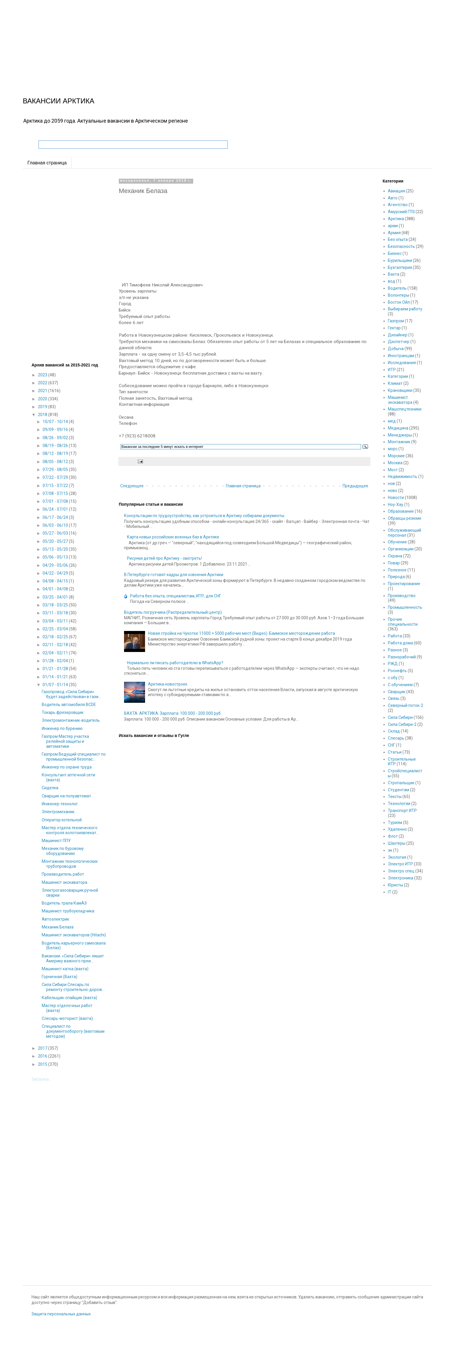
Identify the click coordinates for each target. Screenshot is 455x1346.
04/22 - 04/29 (56, 573)
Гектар (394, 328)
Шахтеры (396, 843)
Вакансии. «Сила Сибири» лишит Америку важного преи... (73, 958)
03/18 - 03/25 (56, 605)
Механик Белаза (58, 927)
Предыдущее (355, 486)
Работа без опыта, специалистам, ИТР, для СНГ (175, 596)
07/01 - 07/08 (56, 501)
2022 (43, 382)
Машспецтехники (404, 409)
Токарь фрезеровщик (62, 712)
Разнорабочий (402, 657)
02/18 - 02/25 (56, 636)
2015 (43, 1064)
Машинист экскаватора (64, 882)
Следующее (132, 486)
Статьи (395, 752)
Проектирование (404, 583)
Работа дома (400, 643)
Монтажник (399, 441)
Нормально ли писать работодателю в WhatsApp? (175, 662)
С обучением (400, 684)
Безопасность (401, 246)
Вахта (393, 274)
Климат (395, 383)
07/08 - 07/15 (56, 493)
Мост (393, 469)
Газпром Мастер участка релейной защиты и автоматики (65, 741)
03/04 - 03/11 (56, 621)
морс (393, 448)
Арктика (396, 218)
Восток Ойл (399, 302)
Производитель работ (63, 874)
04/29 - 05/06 (56, 565)
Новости (396, 497)
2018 (43, 414)
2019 (43, 406)
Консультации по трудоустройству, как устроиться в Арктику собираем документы (204, 515)
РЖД (393, 663)
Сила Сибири (400, 717)
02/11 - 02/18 (56, 644)
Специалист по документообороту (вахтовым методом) (73, 1031)
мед (392, 421)
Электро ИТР (400, 864)
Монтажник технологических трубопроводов (70, 864)
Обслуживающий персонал (404, 533)
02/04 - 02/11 (56, 653)
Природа (396, 576)
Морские (396, 455)
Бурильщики (400, 260)
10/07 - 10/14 (56, 421)
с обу (393, 677)
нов (391, 483)
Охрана (395, 556)
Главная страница (47, 162)
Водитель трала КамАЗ (64, 903)
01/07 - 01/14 (56, 684)
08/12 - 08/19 (56, 453)
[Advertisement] (175, 41)
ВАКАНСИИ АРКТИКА (58, 101)
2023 (43, 375)
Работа (395, 636)
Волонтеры (398, 295)
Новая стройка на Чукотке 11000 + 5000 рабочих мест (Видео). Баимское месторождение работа (241, 633)
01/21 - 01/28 (56, 668)
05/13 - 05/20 (56, 549)
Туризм (395, 822)
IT (389, 892)
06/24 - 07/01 (56, 509)
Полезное (397, 570)
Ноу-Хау (395, 504)
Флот (393, 836)
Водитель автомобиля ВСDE (69, 704)
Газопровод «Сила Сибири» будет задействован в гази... (71, 694)
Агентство (398, 204)
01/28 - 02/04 (56, 660)
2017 (43, 1048)
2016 (43, 1056)
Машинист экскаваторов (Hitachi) (74, 935)
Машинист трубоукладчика (68, 911)
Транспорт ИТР (402, 810)
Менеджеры (400, 435)
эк (390, 850)
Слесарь (396, 738)
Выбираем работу (405, 309)
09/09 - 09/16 (56, 429)
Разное (395, 650)
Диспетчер (398, 341)
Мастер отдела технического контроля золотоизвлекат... (70, 830)
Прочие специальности (403, 622)
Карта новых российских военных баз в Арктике (173, 537)
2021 (43, 390)
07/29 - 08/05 (56, 469)
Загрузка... (41, 1079)
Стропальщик (401, 782)
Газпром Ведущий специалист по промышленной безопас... (74, 756)
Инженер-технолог (60, 803)
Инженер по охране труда (67, 767)
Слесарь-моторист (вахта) (67, 1018)
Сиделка (50, 787)
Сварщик (396, 691)
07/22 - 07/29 (56, 477)
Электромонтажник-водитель (71, 720)
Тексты (395, 796)
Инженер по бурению (62, 728)
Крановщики (400, 390)
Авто (393, 198)
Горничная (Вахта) (59, 976)
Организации (401, 549)
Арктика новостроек (167, 684)
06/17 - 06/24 (56, 517)
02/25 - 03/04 (56, 629)
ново (392, 490)
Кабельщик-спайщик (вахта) (69, 997)
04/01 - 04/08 (56, 589)
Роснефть (397, 670)
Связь (394, 698)
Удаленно (397, 829)
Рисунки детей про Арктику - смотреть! (164, 558)
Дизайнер (397, 335)
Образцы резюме (404, 518)
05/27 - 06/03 (56, 533)
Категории (398, 376)
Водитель (397, 288)
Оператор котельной (62, 820)
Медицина (398, 428)
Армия (394, 232)
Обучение (397, 542)
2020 (43, 399)
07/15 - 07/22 (56, 485)
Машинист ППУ (56, 840)
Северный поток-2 (405, 705)
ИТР (392, 369)
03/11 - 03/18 (56, 613)
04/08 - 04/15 (56, 581)
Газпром (396, 321)
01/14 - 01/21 (56, 676)
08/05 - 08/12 (56, 461)
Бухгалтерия (400, 267)
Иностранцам (401, 355)
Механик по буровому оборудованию (63, 851)
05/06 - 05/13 (56, 557)
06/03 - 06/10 (56, 525)
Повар (394, 563)
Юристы (395, 885)
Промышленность (405, 607)
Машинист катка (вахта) (65, 968)
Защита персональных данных (61, 1314)
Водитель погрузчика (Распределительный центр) (173, 612)
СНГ (391, 745)
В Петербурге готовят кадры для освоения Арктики (173, 574)
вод (391, 281)
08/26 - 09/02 (56, 437)
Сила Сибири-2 (402, 724)
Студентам (398, 789)
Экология (397, 857)
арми (393, 225)
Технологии (399, 803)
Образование (401, 511)
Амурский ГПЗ (401, 211)
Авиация (396, 191)
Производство (402, 595)
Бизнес (395, 253)
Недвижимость (402, 476)
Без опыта (398, 239)
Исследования (402, 362)
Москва (395, 462)
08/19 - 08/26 (56, 445)
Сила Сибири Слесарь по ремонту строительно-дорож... (73, 987)
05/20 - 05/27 (56, 541)
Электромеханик (58, 811)
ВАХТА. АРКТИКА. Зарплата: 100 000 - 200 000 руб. (173, 713)
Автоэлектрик (55, 919)
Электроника (400, 878)
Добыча (396, 348)
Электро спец (401, 871)
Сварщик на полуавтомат (66, 796)
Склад (394, 731)
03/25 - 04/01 (56, 597)
